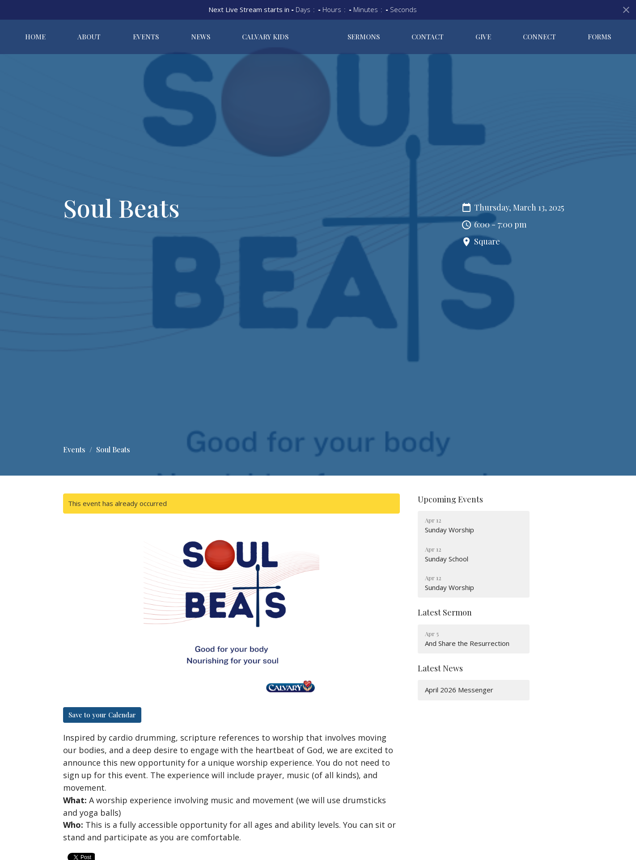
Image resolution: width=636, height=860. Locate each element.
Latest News (440, 668)
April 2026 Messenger (459, 689)
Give (504, 38)
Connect (552, 38)
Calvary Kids (227, 38)
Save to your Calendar (102, 714)
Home (31, 38)
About (76, 38)
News (170, 38)
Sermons (402, 38)
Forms (603, 38)
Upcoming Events (450, 499)
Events (125, 38)
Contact (457, 38)
